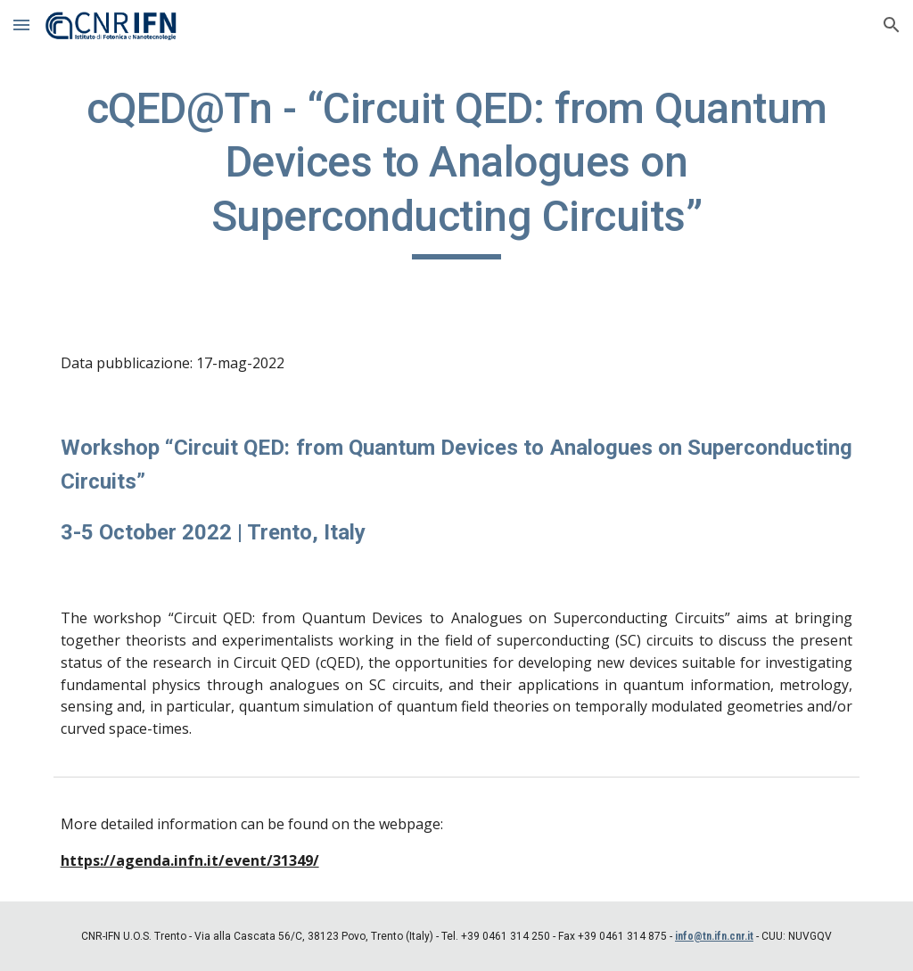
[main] (456, 171)
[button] (21, 24)
